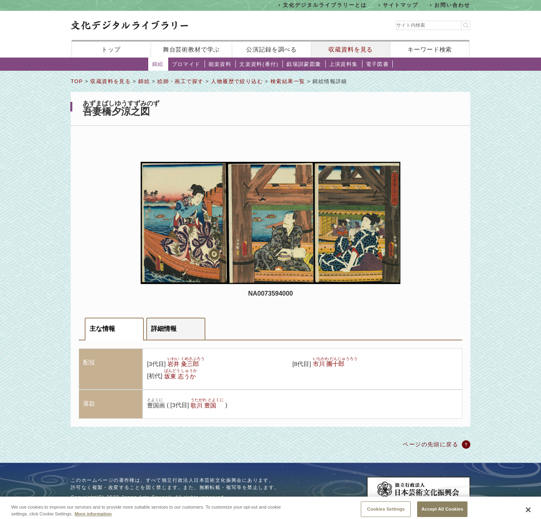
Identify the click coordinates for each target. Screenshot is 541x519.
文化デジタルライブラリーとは (324, 5)
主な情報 (102, 328)
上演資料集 (343, 64)
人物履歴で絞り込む (237, 81)
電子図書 (377, 64)
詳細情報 (164, 328)
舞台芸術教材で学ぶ (191, 49)
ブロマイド (186, 64)
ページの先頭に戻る (430, 444)
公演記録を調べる (271, 49)
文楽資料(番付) (258, 64)
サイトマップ (401, 5)
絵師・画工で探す (180, 81)
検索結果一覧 (287, 81)
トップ (111, 49)
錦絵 (158, 64)
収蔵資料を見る (350, 49)
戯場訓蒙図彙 (303, 64)
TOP (77, 81)
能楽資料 (220, 64)
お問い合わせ (452, 5)
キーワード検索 (430, 49)
